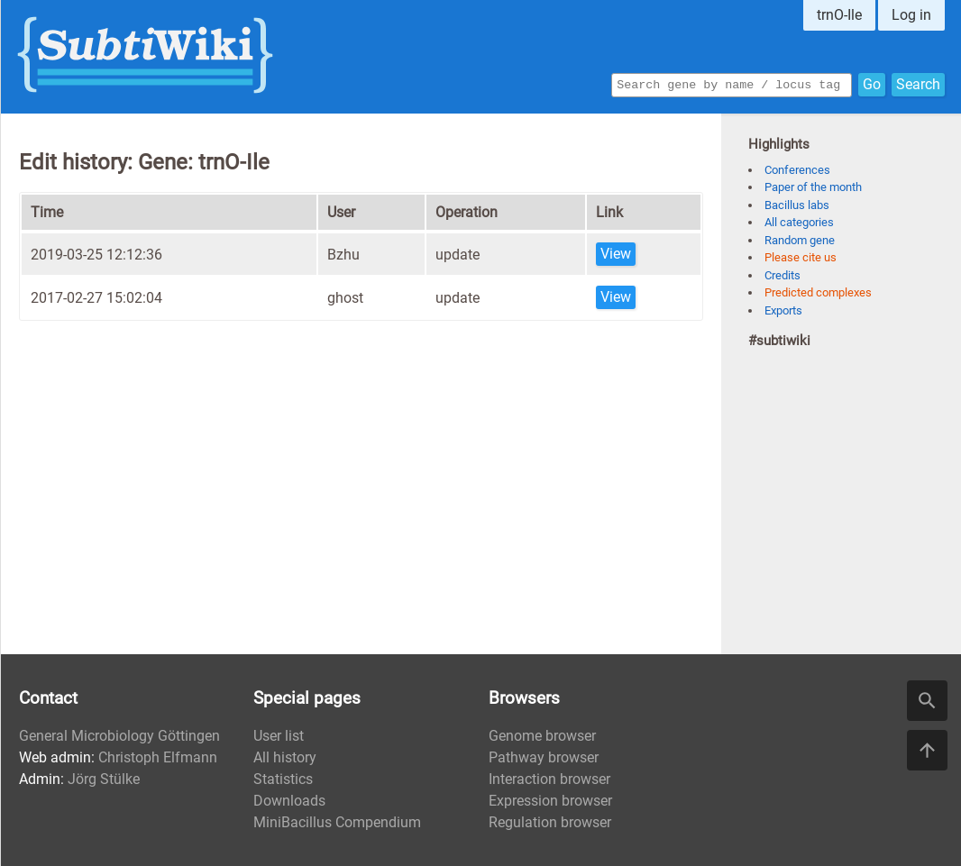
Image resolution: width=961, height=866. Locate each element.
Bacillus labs (796, 205)
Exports (783, 310)
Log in (911, 14)
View (615, 253)
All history (284, 757)
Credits (782, 275)
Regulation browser (550, 822)
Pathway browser (544, 757)
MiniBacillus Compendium (337, 822)
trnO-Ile (839, 14)
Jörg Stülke (104, 779)
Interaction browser (549, 779)
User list (278, 735)
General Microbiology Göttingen (119, 735)
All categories (799, 222)
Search (918, 83)
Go (872, 83)
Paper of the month (813, 187)
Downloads (289, 800)
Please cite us (800, 257)
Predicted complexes (818, 292)
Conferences (797, 170)
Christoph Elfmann (157, 757)
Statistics (283, 779)
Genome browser (542, 735)
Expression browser (550, 800)
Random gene (799, 240)
